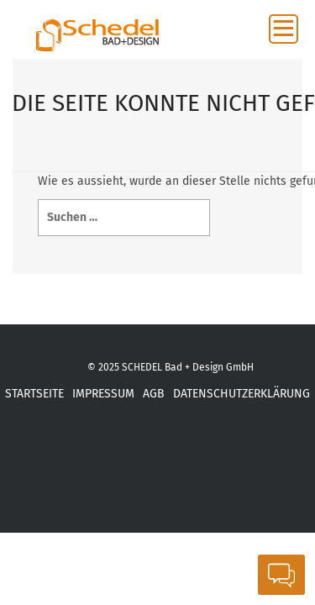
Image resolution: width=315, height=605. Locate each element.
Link (269, 472)
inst (175, 472)
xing (79, 472)
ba (221, 472)
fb (33, 472)
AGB (154, 394)
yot (127, 472)
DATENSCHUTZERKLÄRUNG (241, 394)
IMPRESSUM (103, 394)
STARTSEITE (34, 394)
